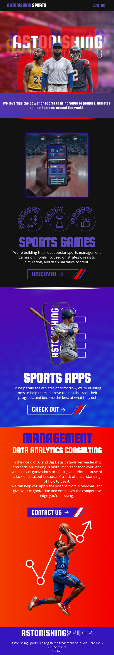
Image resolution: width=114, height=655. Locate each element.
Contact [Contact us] (100, 5)
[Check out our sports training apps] (56, 413)
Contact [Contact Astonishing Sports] (57, 651)
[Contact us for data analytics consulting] (56, 516)
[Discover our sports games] (56, 277)
